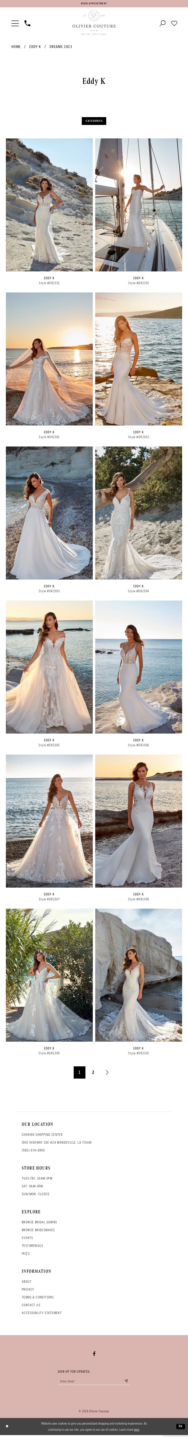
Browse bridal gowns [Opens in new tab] (39, 1225)
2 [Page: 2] (93, 1075)
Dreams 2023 (61, 48)
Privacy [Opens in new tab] (28, 1292)
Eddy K (35, 48)
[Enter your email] (94, 1384)
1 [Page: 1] (80, 1075)
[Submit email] (132, 1384)
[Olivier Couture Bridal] (94, 24)
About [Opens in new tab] (27, 1284)
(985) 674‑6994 (33, 1153)
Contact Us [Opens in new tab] (31, 1307)
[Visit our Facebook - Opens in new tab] (94, 1357)
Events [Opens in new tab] (27, 1240)
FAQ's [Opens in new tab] (26, 1256)
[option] (49, 217)
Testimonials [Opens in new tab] (32, 1248)
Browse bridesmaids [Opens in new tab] (38, 1232)
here (136, 1433)
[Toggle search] (162, 24)
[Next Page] (107, 1075)
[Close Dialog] (7, 1430)
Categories (94, 123)
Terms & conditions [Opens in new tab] (38, 1300)
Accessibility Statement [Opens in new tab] (42, 1315)
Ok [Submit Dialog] (180, 1430)
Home (16, 48)
